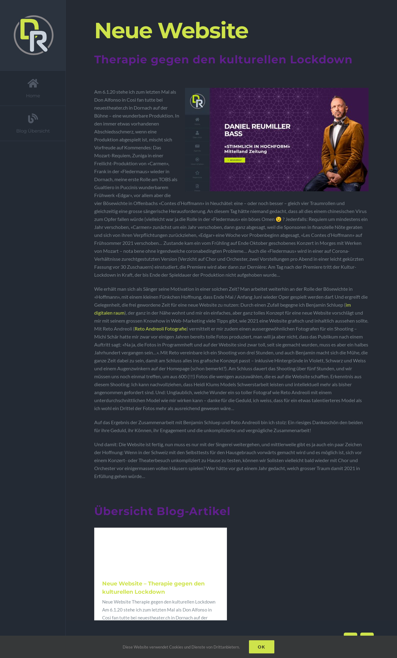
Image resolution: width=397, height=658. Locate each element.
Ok (261, 646)
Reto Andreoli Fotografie (161, 328)
